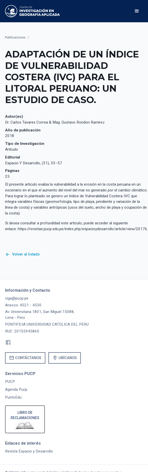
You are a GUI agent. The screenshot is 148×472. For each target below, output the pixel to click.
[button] (137, 11)
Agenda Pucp (16, 389)
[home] (32, 11)
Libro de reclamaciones (25, 415)
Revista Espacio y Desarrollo (29, 451)
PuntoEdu (13, 397)
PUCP (10, 381)
